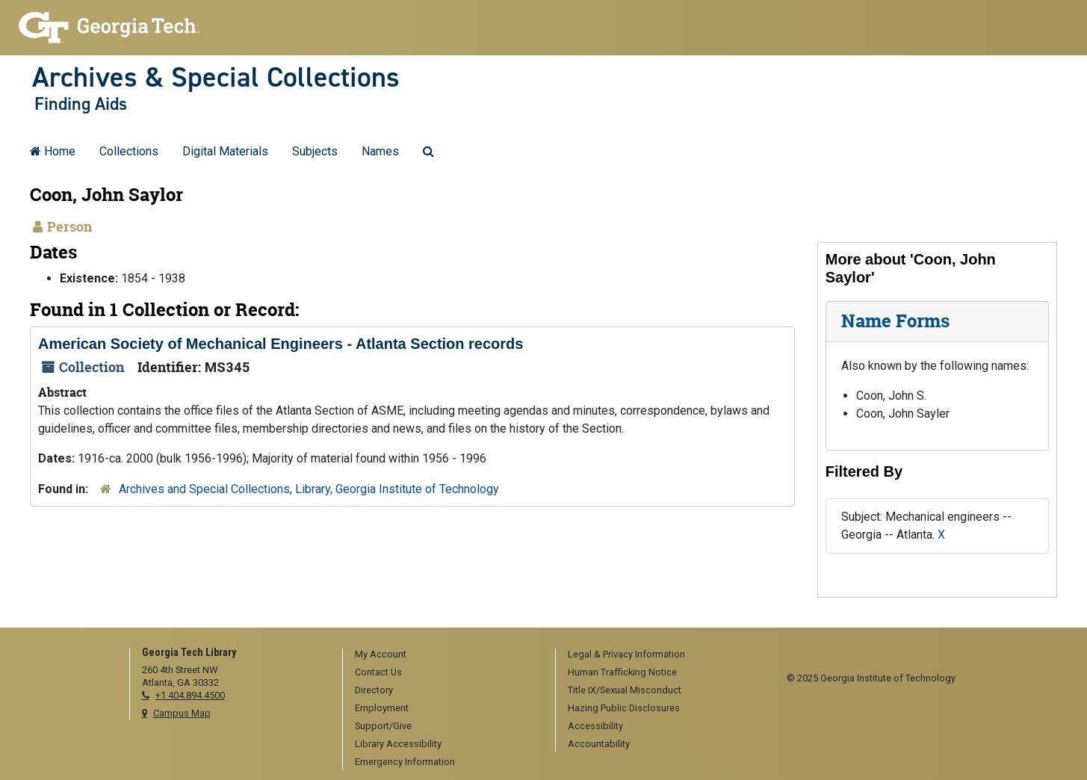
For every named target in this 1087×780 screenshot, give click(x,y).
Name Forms (895, 321)
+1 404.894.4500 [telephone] (190, 695)
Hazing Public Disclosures (624, 708)
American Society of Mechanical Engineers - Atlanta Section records (280, 343)
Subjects (315, 151)
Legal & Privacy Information (626, 654)
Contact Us (378, 672)
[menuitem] (444, 655)
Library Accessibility (398, 743)
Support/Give (383, 725)
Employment (382, 708)
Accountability (599, 743)
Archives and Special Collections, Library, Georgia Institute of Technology (309, 489)
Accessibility (595, 725)
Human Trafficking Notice (622, 672)
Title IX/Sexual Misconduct (624, 690)
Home (52, 151)
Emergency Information (405, 761)
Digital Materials (225, 151)
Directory (374, 690)
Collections (128, 151)
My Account (380, 654)
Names (380, 151)
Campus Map (182, 713)
